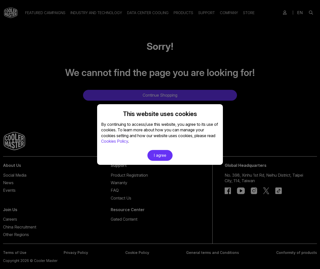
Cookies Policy (114, 141)
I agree (160, 155)
